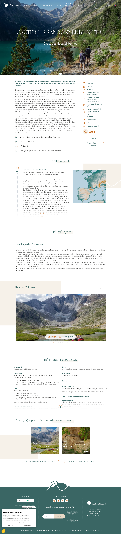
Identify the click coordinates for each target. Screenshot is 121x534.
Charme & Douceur (92, 94)
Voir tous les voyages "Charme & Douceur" (82, 461)
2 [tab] (55, 342)
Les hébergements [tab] (66, 337)
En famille (90, 89)
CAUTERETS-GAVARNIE (43, 447)
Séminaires (79, 5)
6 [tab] (62, 342)
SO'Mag (59, 5)
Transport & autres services (68, 5)
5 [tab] (60, 342)
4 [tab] (58, 342)
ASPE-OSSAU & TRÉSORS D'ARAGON (74, 445)
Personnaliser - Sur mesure (93, 144)
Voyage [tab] (52, 337)
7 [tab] (64, 342)
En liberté (89, 87)
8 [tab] (65, 342)
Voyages (24, 5)
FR (117, 5)
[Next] (104, 288)
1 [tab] (53, 342)
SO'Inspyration (47, 5)
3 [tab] (56, 342)
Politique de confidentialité (93, 530)
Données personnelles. (74, 521)
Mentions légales (57, 530)
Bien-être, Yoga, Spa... (93, 92)
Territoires (35, 5)
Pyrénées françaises (93, 97)
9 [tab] (67, 342)
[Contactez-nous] (109, 5)
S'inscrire (58, 516)
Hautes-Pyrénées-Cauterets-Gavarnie (93, 100)
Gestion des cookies (75, 530)
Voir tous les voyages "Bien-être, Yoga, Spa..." (40, 461)
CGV (66, 530)
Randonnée (90, 84)
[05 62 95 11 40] (88, 5)
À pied (88, 82)
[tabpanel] (60, 317)
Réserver (93, 138)
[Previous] (100, 288)
